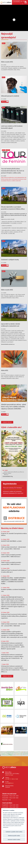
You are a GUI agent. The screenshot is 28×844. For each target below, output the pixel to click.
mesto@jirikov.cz (9, 783)
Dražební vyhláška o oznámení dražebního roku (13, 590)
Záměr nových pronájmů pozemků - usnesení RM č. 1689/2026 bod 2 (11, 556)
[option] (14, 448)
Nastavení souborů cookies (14, 839)
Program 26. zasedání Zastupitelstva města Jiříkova (14, 534)
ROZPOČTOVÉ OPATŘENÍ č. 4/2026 (11, 541)
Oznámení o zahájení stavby (10, 259)
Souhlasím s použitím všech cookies (14, 831)
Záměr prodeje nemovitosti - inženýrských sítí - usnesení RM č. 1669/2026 (13, 625)
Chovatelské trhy (8, 476)
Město (3, 77)
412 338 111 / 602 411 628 (11, 779)
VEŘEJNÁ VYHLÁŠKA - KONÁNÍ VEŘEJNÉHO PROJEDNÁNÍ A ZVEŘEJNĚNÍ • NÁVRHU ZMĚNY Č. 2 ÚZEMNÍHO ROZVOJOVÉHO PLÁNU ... (13, 581)
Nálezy (3, 43)
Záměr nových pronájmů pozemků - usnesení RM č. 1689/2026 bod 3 (11, 563)
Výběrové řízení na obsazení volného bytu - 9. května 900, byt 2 (14, 571)
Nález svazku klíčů (7, 62)
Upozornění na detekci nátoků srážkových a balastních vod (10, 325)
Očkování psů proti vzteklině (10, 96)
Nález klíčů (4, 370)
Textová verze (16, 1)
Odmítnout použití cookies (14, 835)
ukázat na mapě (9, 775)
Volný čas (8, 150)
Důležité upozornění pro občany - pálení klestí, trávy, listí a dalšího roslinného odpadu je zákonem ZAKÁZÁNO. (13, 406)
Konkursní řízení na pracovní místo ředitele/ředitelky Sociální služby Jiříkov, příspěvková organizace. (14, 616)
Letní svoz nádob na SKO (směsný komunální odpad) (11, 127)
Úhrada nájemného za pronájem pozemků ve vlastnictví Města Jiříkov (13, 208)
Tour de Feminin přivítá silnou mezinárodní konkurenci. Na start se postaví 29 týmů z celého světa (12, 170)
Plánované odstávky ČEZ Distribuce (12, 488)
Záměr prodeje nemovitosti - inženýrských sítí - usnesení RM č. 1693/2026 (13, 548)
